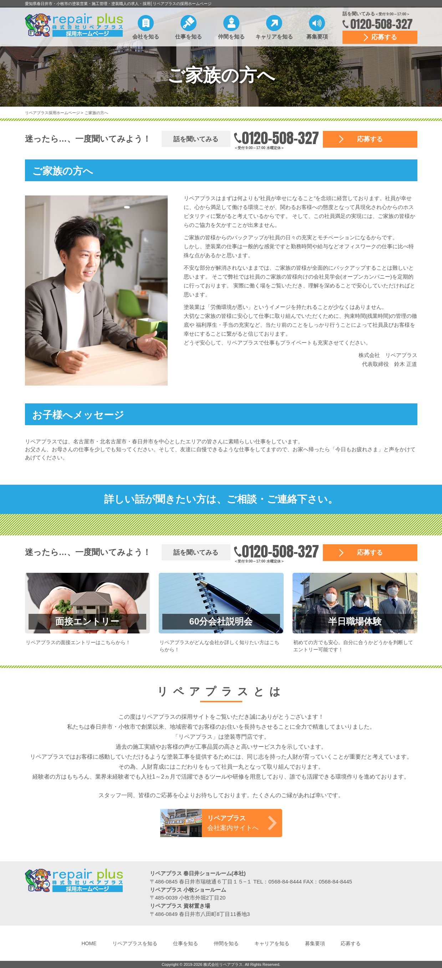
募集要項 (317, 37)
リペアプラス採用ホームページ (53, 113)
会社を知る (145, 37)
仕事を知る (188, 37)
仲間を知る (231, 37)
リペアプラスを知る (134, 943)
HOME (89, 943)
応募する (384, 37)
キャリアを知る (274, 37)
